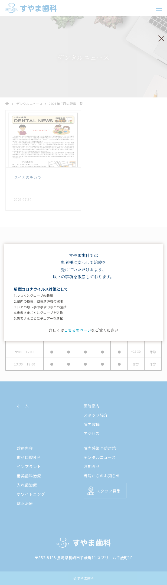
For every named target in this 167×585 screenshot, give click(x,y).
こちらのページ (77, 330)
